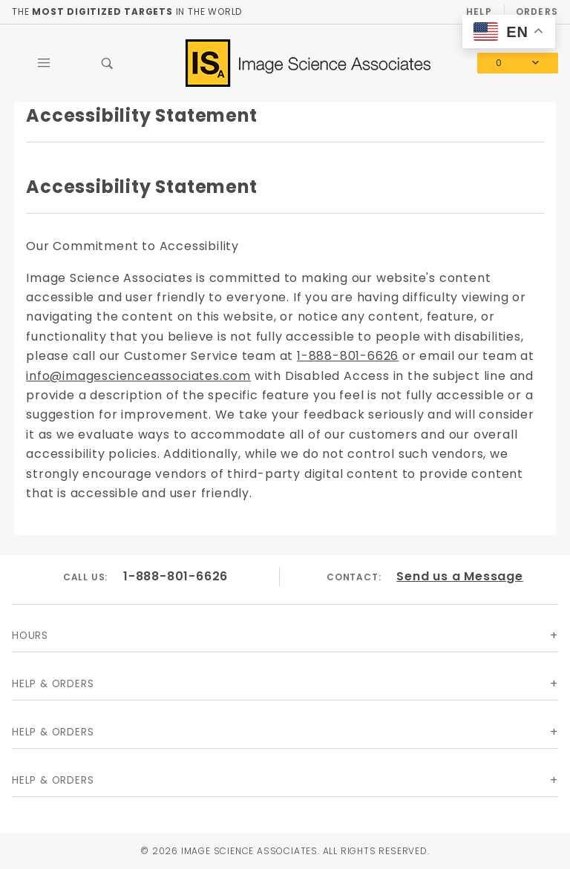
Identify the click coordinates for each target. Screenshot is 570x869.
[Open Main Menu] (44, 63)
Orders (537, 11)
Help (479, 11)
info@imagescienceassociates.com (138, 375)
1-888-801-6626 (348, 355)
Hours (30, 636)
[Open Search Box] (108, 63)
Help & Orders (53, 684)
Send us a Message (459, 576)
